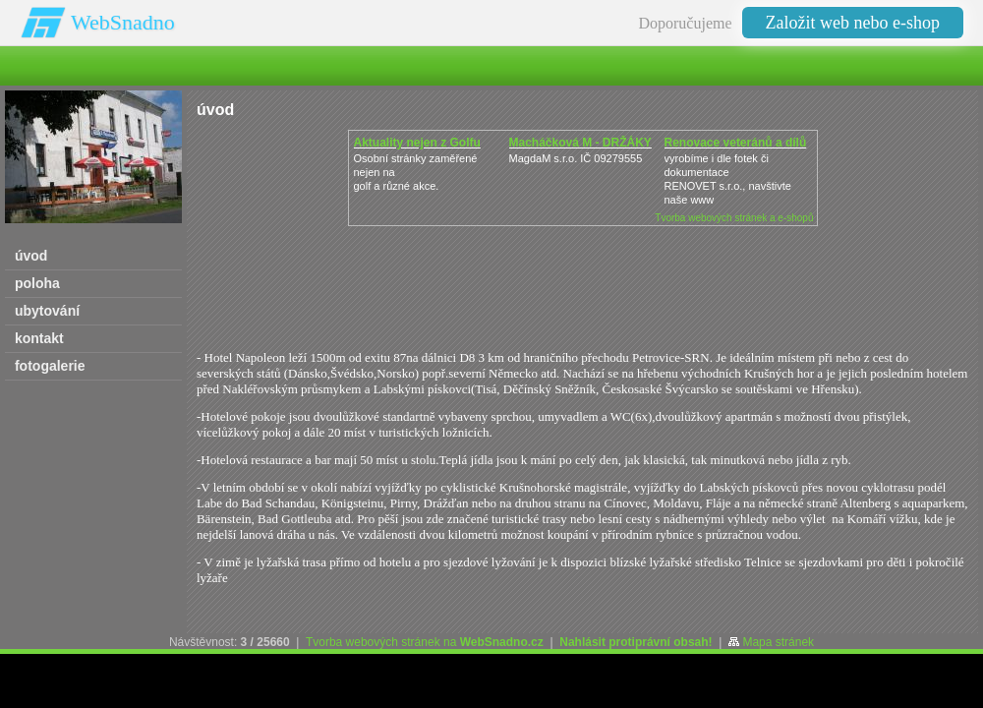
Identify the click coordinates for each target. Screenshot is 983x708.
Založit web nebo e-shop (853, 22)
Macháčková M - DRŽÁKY (580, 142)
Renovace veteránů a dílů (736, 142)
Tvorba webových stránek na (425, 642)
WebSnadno (123, 22)
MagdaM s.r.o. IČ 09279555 (576, 158)
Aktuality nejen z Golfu (417, 142)
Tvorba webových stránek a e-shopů (734, 217)
